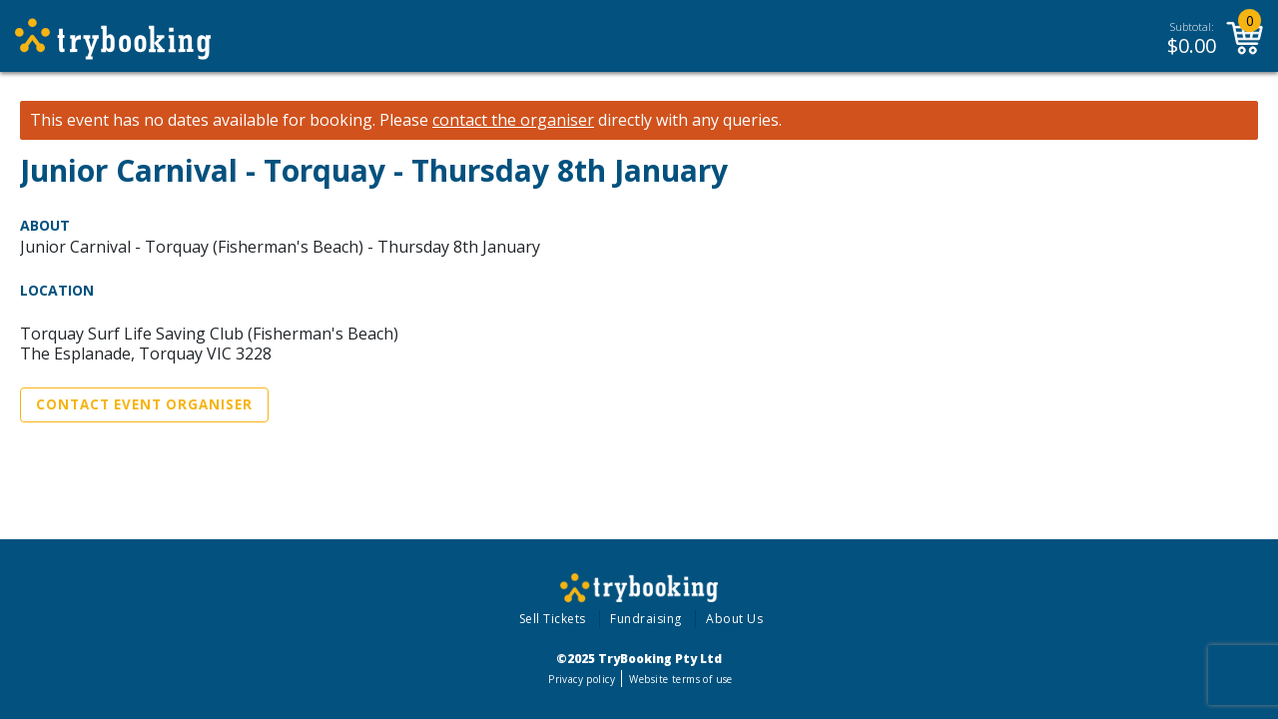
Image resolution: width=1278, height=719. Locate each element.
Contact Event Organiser (144, 404)
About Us (734, 618)
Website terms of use (680, 679)
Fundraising (646, 618)
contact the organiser (513, 120)
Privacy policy (581, 679)
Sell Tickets (552, 618)
